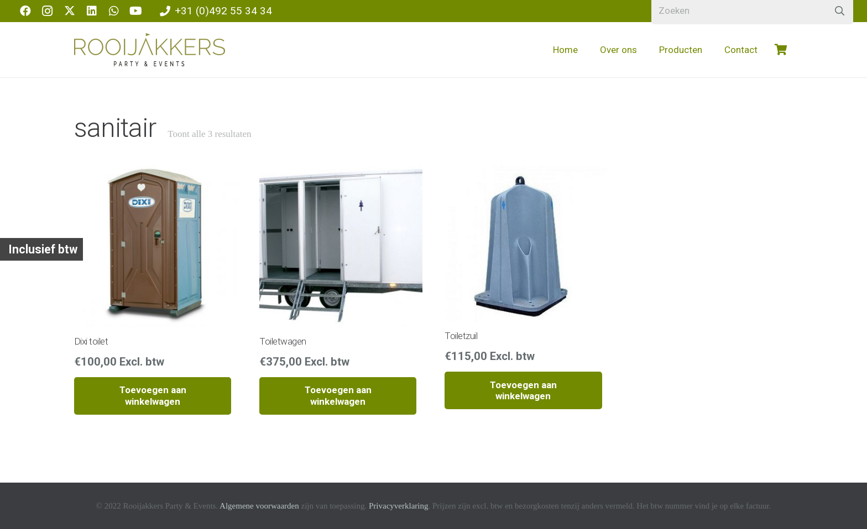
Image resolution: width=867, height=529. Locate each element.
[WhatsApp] (114, 11)
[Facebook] (25, 11)
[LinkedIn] (92, 11)
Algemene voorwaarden (259, 505)
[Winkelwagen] (781, 49)
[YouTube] (136, 11)
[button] (152, 396)
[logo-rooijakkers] (149, 49)
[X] (70, 11)
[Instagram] (47, 11)
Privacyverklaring (398, 505)
